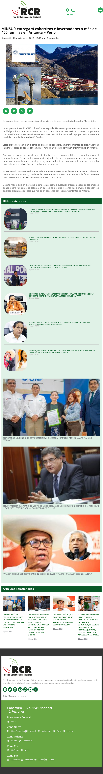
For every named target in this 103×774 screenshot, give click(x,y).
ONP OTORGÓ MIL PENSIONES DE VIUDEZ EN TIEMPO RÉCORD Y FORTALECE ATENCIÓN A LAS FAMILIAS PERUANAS (47, 439)
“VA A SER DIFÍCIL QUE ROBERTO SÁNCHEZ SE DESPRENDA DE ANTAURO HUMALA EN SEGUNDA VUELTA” (47, 574)
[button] (6, 111)
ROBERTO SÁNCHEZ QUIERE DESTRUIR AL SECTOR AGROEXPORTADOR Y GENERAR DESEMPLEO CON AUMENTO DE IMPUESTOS (59, 323)
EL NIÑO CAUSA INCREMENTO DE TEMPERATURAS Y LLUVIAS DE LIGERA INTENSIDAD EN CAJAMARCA (62, 238)
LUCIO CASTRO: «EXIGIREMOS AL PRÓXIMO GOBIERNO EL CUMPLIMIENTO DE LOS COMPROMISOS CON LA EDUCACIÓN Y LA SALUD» (60, 267)
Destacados (53, 38)
